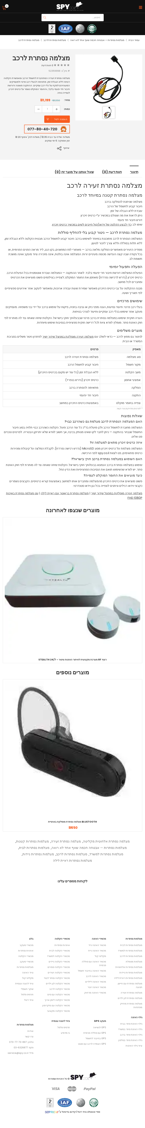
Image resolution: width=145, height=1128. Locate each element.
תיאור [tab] (134, 171)
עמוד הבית (134, 40)
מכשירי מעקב (26, 944)
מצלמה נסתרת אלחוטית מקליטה (106, 841)
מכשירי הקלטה (25, 955)
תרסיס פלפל (27, 994)
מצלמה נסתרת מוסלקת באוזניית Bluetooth (72, 821)
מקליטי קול (27, 977)
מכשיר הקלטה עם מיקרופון (56, 1005)
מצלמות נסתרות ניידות (38, 853)
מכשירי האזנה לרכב (96, 976)
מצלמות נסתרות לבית (34, 847)
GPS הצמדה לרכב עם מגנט (92, 1043)
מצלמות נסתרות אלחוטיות (128, 966)
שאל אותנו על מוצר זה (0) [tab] (74, 171)
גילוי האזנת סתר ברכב (131, 1034)
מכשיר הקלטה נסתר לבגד (57, 977)
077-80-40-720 (42, 129)
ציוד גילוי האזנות (134, 1045)
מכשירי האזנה (99, 938)
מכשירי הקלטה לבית (59, 950)
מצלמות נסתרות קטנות (32, 841)
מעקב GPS (100, 1020)
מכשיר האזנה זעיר (97, 987)
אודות (30, 1030)
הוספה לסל (60, 119)
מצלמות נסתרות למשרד (106, 853)
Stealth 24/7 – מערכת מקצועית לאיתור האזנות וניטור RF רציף (72, 659)
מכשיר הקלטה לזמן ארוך (57, 999)
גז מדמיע (65, 1032)
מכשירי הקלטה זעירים (59, 972)
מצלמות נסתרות (25, 966)
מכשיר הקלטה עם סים (58, 994)
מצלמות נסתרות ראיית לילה (72, 860)
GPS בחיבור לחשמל (96, 1038)
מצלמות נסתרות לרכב (54, 40)
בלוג (31, 938)
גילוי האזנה (136, 1017)
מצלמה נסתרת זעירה (66, 841)
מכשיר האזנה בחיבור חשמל (92, 970)
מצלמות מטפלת (134, 961)
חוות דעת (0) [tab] (112, 171)
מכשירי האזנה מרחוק (95, 992)
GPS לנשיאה (99, 1027)
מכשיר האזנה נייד (97, 944)
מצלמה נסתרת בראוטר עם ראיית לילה (65, 493)
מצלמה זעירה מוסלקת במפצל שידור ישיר (68, 336)
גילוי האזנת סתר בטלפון (130, 1040)
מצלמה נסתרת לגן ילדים (130, 997)
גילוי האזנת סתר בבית (131, 1023)
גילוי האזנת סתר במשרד (130, 1029)
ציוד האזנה (27, 972)
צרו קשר (29, 1036)
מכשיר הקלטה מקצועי (58, 1010)
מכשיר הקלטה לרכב (59, 988)
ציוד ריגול (28, 999)
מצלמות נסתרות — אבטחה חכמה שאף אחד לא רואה (97, 40)
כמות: (67, 109)
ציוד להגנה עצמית (24, 983)
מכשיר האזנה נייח (97, 950)
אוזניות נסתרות (25, 950)
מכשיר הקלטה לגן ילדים (58, 983)
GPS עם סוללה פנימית (94, 1032)
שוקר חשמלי (27, 988)
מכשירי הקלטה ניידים (59, 961)
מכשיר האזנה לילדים (95, 981)
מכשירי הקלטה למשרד (58, 955)
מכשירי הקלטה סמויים (59, 966)
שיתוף (67, 148)
